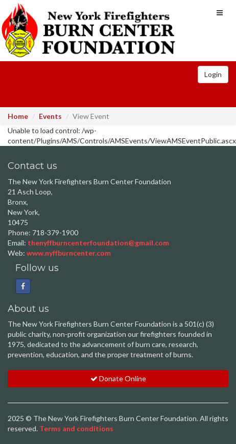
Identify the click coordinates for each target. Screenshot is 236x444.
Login (213, 74)
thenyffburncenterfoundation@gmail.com (98, 242)
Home (18, 116)
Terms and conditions (76, 428)
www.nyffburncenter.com (69, 253)
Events (50, 116)
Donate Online (118, 378)
